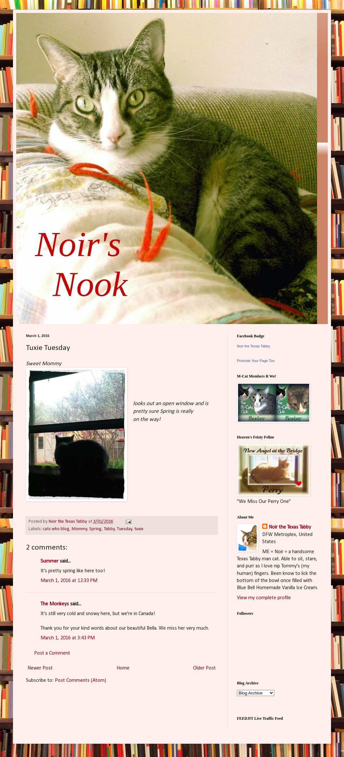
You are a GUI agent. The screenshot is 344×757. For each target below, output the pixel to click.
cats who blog (56, 529)
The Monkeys (55, 604)
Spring (95, 529)
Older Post (204, 668)
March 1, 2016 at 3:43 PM (68, 638)
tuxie (138, 529)
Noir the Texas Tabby (253, 346)
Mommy (79, 529)
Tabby (109, 529)
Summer (49, 561)
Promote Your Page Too (256, 361)
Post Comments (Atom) (80, 680)
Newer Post (40, 668)
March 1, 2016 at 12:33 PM (69, 580)
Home (123, 668)
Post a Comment (52, 653)
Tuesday (124, 529)
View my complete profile (264, 597)
